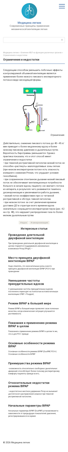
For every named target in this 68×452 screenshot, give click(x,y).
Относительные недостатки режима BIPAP (28, 384)
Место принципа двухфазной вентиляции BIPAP (29, 259)
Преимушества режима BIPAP (29, 363)
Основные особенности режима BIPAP (31, 344)
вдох (24, 222)
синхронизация (40, 222)
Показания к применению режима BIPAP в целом (32, 324)
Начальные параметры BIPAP (29, 405)
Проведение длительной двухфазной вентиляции (26, 236)
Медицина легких (29, 22)
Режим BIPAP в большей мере (29, 303)
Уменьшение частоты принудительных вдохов (26, 282)
